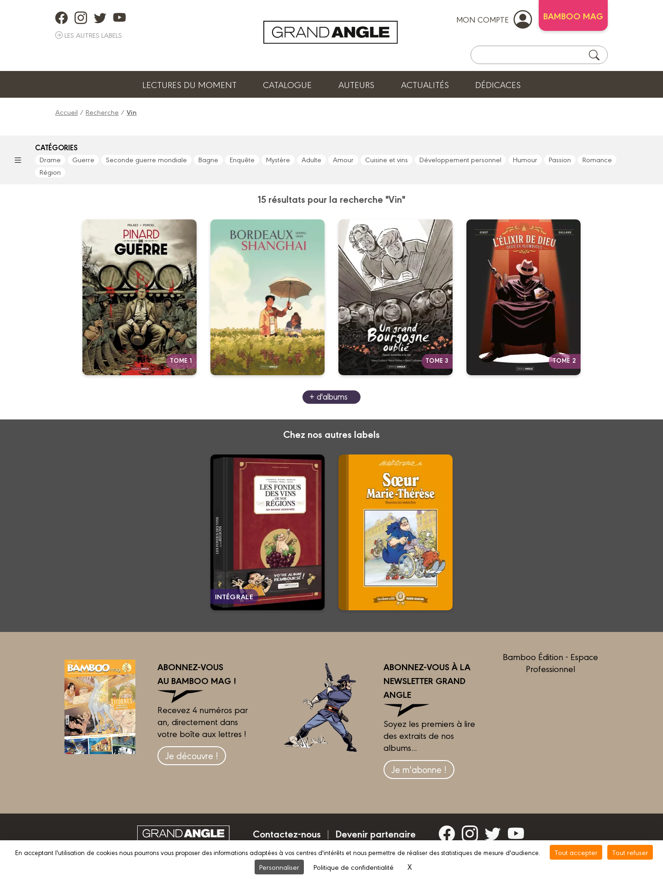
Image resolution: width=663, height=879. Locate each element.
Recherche (102, 112)
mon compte (494, 19)
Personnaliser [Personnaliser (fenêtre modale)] (279, 867)
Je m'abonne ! (419, 769)
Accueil (66, 112)
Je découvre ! (191, 755)
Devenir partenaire (375, 833)
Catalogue (287, 84)
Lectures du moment (189, 84)
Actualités (425, 84)
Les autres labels (88, 35)
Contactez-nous (287, 833)
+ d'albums (328, 396)
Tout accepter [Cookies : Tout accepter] (576, 852)
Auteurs (356, 84)
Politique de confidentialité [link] (354, 867)
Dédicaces (498, 84)
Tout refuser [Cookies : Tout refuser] (630, 852)
